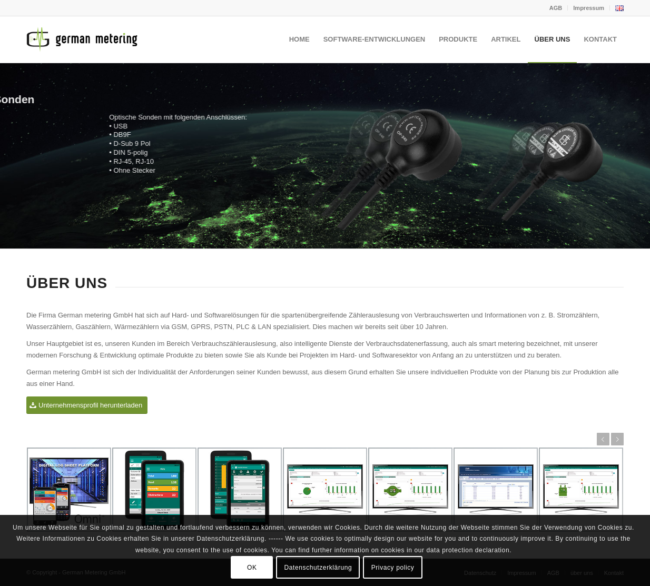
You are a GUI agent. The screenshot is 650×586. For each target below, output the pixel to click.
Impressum (588, 8)
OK (252, 567)
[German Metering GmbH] (84, 39)
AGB (555, 8)
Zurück (603, 439)
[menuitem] (556, 8)
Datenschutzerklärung (318, 567)
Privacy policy (393, 567)
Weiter (617, 439)
